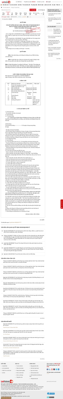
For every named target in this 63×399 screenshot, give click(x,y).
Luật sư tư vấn (47, 4)
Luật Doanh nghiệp (12, 396)
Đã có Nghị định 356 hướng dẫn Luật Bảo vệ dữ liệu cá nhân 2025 (54, 55)
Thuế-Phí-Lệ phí (6, 327)
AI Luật (53, 4)
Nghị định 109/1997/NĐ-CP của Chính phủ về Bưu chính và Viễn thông (19, 254)
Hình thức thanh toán (35, 368)
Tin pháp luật (34, 4)
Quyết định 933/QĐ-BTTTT (15, 222)
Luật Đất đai (19, 396)
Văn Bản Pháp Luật (4, 396)
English (48, 1)
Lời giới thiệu (4, 365)
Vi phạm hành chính (14, 327)
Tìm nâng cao (41, 9)
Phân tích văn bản (19, 368)
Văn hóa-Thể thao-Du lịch (14, 347)
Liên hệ (3, 372)
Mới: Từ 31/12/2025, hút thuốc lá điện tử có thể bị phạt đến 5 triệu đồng (54, 49)
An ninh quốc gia (6, 334)
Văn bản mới (5, 4)
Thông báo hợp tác (34, 378)
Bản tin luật (40, 4)
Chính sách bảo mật (34, 372)
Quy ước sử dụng (34, 370)
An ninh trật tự (6, 347)
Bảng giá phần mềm (34, 365)
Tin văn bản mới (26, 4)
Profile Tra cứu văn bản (6, 370)
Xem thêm (42, 318)
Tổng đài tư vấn (19, 377)
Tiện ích (58, 4)
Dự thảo (20, 4)
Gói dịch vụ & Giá (40, 1)
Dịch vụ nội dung (19, 375)
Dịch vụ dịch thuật (19, 372)
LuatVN (42, 219)
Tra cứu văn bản (13, 4)
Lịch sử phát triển (5, 368)
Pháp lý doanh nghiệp (20, 370)
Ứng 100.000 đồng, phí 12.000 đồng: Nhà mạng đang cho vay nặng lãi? (54, 19)
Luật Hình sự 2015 (26, 396)
